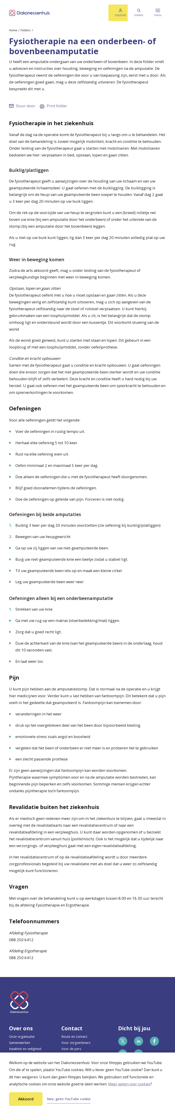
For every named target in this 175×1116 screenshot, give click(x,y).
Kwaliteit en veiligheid (25, 1048)
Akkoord (26, 1098)
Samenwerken (19, 1042)
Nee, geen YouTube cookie (69, 1099)
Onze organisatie (22, 1036)
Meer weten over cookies (129, 1084)
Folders (26, 30)
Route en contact (74, 1036)
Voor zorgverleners (76, 1042)
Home (13, 30)
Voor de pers (71, 1048)
